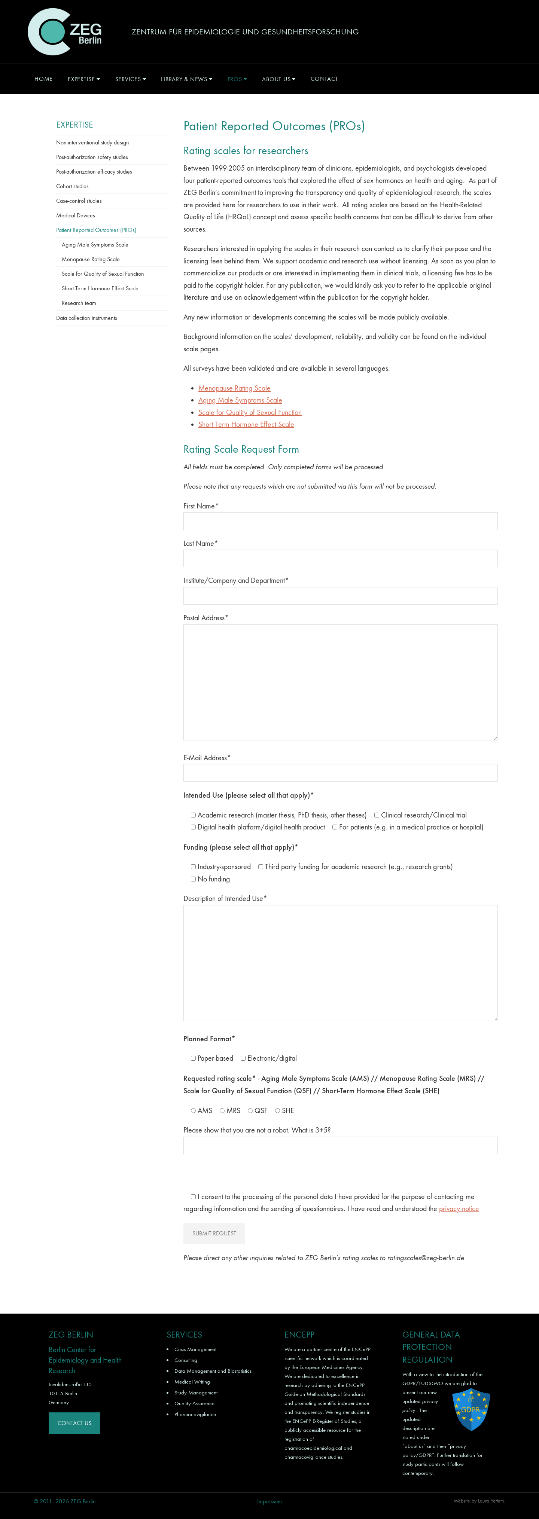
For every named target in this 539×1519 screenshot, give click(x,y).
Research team (79, 302)
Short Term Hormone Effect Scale (246, 424)
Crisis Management (195, 1349)
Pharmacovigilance (195, 1414)
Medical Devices (75, 215)
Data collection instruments (86, 317)
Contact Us (74, 1423)
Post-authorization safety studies (92, 157)
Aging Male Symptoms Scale (240, 400)
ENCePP (361, 1349)
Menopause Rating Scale (234, 388)
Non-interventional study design (92, 142)
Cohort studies (72, 186)
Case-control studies (79, 200)
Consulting (185, 1360)
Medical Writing (192, 1381)
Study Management (195, 1392)
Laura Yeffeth (491, 1501)
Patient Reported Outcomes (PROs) (96, 229)
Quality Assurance (194, 1403)
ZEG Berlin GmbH (64, 31)
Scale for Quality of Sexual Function (250, 412)
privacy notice (459, 1208)
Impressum (269, 1501)
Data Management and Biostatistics (213, 1370)
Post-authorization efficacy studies (94, 171)
